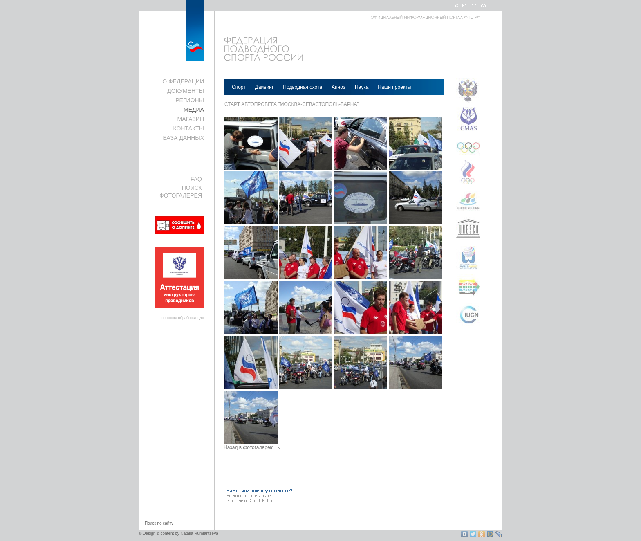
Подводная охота (302, 87)
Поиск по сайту (159, 523)
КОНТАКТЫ (188, 128)
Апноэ (338, 87)
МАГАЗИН (190, 119)
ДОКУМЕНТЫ (185, 91)
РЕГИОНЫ (189, 100)
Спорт (239, 87)
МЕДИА (194, 109)
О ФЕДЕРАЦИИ (183, 81)
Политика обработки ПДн (182, 318)
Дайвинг (264, 87)
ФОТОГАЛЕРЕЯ (180, 195)
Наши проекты (394, 87)
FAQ (196, 179)
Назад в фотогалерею (253, 447)
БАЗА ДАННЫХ (183, 138)
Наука (361, 87)
